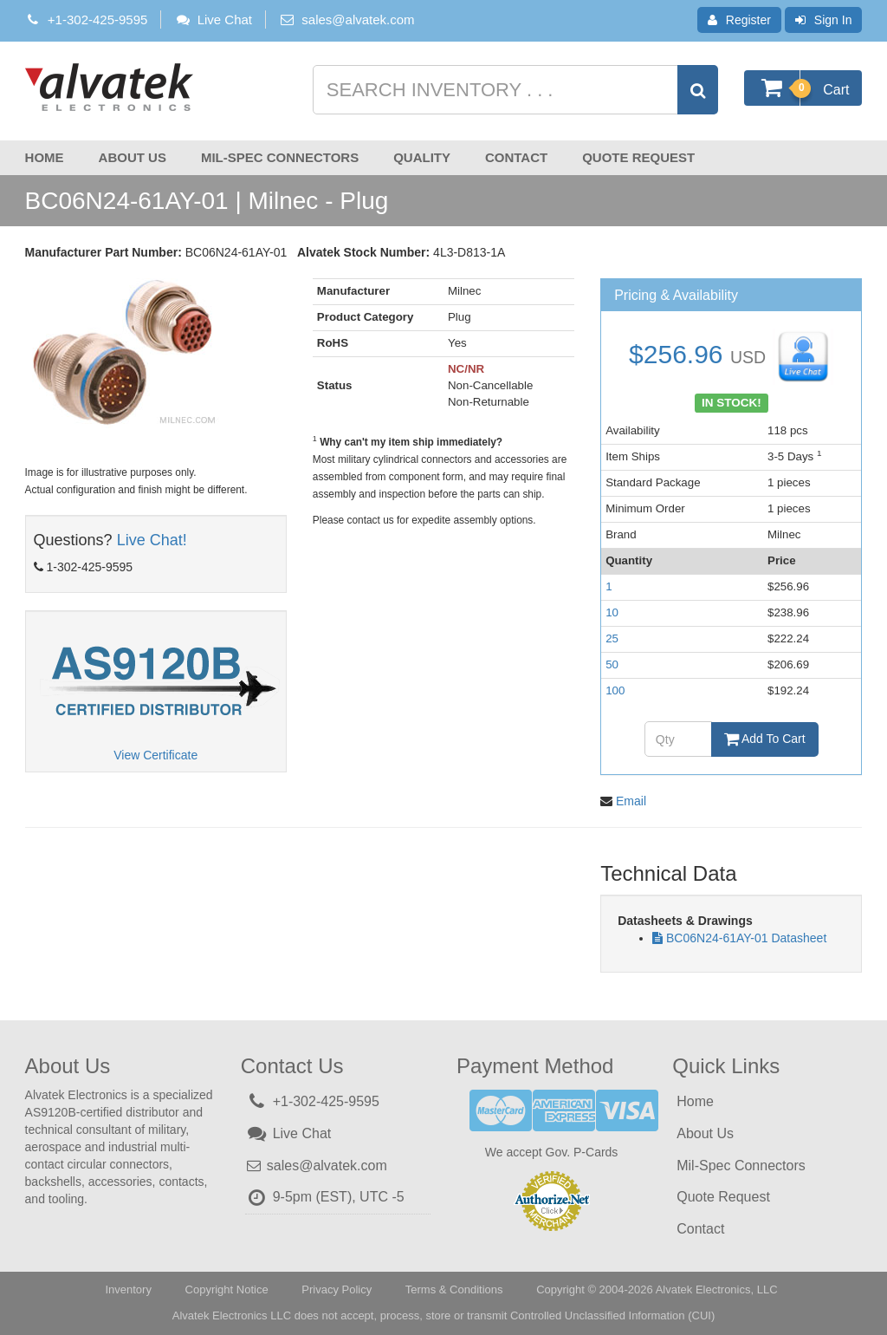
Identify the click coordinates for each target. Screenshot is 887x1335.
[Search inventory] (514, 89)
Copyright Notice (227, 1289)
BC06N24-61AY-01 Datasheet (746, 938)
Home (44, 157)
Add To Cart (765, 739)
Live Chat (213, 19)
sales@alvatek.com (357, 19)
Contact (516, 157)
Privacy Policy (336, 1289)
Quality (421, 157)
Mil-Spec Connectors (280, 157)
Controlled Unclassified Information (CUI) (612, 1315)
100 (615, 690)
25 (611, 638)
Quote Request (638, 157)
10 (611, 612)
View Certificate (155, 755)
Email (631, 801)
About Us (132, 157)
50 (611, 664)
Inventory (128, 1289)
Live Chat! (152, 540)
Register (739, 20)
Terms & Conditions (454, 1289)
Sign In (823, 20)
